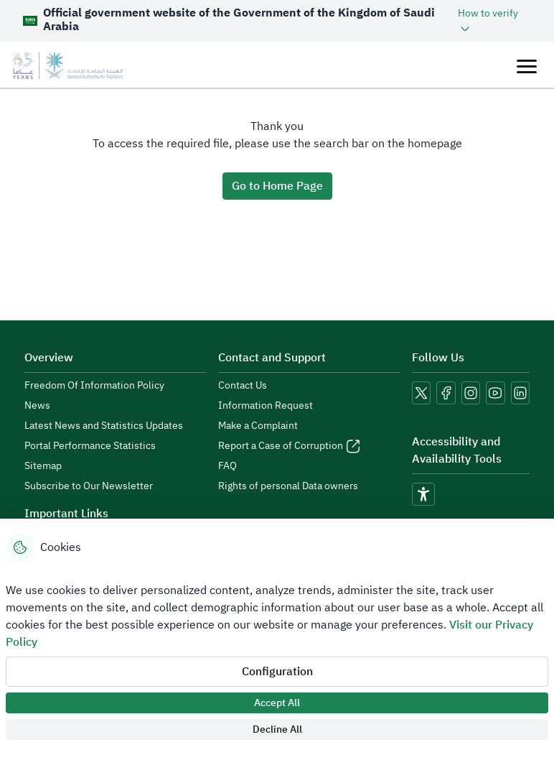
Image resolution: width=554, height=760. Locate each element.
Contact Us (242, 386)
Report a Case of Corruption (280, 446)
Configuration (277, 671)
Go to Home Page (277, 186)
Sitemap (43, 466)
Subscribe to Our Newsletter (88, 486)
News (37, 406)
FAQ (227, 466)
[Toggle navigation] (526, 66)
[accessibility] (423, 494)
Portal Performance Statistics (90, 446)
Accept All (277, 702)
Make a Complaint (258, 426)
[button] (494, 21)
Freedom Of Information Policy (94, 386)
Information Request (265, 406)
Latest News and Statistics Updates (103, 426)
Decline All (277, 729)
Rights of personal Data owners (288, 486)
